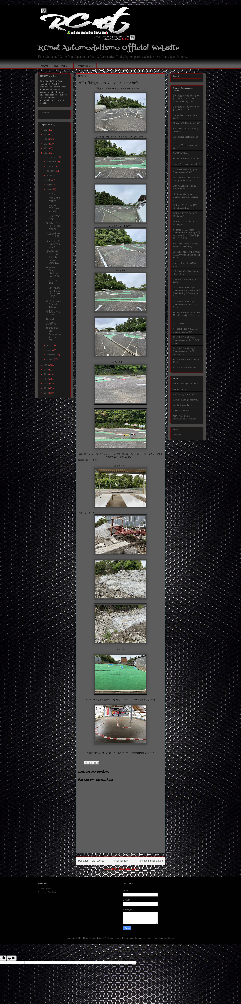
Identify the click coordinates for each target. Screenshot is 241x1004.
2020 (46, 365)
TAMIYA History (181, 153)
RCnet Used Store (85, 66)
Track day (51, 193)
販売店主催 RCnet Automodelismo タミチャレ (53, 334)
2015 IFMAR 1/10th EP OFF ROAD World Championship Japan (187, 255)
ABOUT (44, 66)
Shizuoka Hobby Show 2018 (186, 123)
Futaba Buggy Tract (182, 405)
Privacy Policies (45, 888)
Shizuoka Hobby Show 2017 (186, 158)
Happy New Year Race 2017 (186, 164)
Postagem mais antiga (151, 860)
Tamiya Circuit (180, 389)
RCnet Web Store (62, 66)
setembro (51, 170)
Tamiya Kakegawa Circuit (185, 383)
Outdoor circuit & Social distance (53, 304)
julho (49, 180)
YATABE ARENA (181, 410)
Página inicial (121, 860)
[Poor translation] (11, 958)
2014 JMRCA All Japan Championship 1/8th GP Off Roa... (186, 340)
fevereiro (51, 354)
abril (49, 345)
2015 (46, 388)
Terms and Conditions (47, 892)
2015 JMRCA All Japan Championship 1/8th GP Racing (184, 304)
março (50, 350)
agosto (50, 175)
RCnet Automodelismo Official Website (109, 48)
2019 (46, 369)
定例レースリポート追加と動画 (53, 226)
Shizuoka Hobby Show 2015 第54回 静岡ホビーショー (186, 315)
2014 (46, 392)
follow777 (148, 938)
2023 (46, 143)
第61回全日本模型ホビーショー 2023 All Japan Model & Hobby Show (186, 98)
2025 (46, 134)
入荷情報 (51, 323)
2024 (46, 139)
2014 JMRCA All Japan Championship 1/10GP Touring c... (184, 351)
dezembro (52, 157)
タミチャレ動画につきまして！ (53, 244)
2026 (46, 130)
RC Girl (50, 319)
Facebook (177, 434)
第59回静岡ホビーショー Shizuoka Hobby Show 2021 (53, 257)
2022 (46, 148)
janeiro (50, 359)
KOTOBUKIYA (180, 323)
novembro (52, 161)
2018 (46, 374)
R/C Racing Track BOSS (185, 394)
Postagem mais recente (91, 860)
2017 (46, 379)
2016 (46, 383)
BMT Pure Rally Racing (184, 367)
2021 (46, 153)
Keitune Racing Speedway (185, 399)
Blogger (170, 938)
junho (50, 184)
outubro (51, 166)
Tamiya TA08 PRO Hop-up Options (52, 208)
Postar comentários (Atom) (124, 869)
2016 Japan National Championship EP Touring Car (185, 197)
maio (49, 189)
